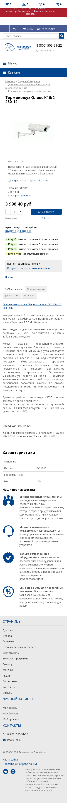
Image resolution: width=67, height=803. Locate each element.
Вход (28, 28)
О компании (10, 681)
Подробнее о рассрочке (18, 230)
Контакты (9, 687)
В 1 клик (46, 218)
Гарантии (8, 641)
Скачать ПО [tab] (12, 295)
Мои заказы (10, 707)
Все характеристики (19, 195)
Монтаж (8, 670)
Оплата (7, 635)
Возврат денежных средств (19, 647)
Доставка (8, 630)
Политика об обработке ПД (20, 764)
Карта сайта (10, 759)
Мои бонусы (10, 713)
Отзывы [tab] (29, 295)
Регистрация (46, 28)
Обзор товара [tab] (13, 289)
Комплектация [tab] (36, 289)
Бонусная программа (15, 658)
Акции (6, 675)
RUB (15, 28)
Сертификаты (11, 652)
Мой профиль (11, 719)
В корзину (46, 211)
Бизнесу (7, 664)
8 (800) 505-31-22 (49, 45)
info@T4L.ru (14, 740)
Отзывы (7, 692)
